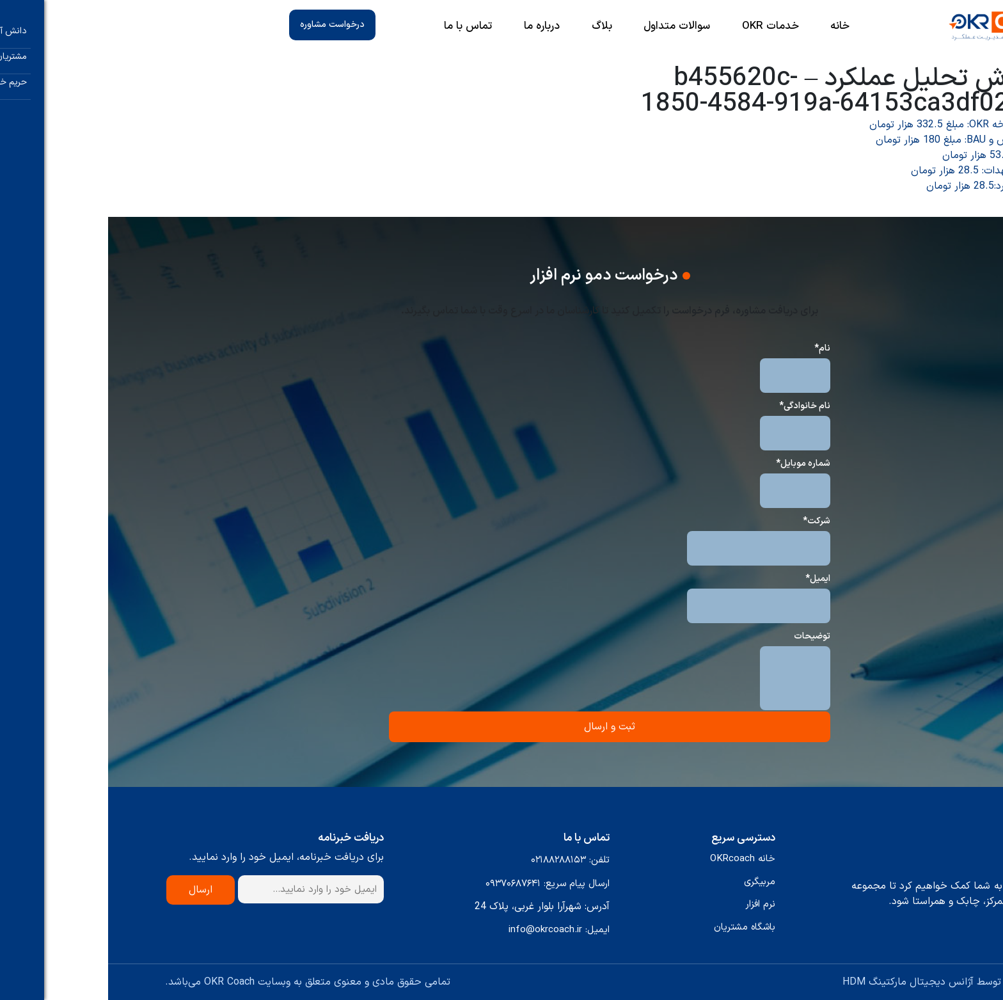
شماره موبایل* (695, 463)
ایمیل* (709, 578)
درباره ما (434, 27)
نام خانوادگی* (696, 406)
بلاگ (494, 27)
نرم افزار (652, 904)
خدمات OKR (662, 27)
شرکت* (708, 521)
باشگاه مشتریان (636, 927)
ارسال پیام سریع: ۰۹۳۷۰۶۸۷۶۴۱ (439, 884)
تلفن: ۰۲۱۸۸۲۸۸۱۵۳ (462, 860)
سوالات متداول (568, 27)
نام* (714, 348)
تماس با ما (360, 27)
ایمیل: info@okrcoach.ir (451, 930)
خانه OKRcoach (634, 859)
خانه (731, 27)
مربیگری (651, 882)
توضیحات (704, 636)
